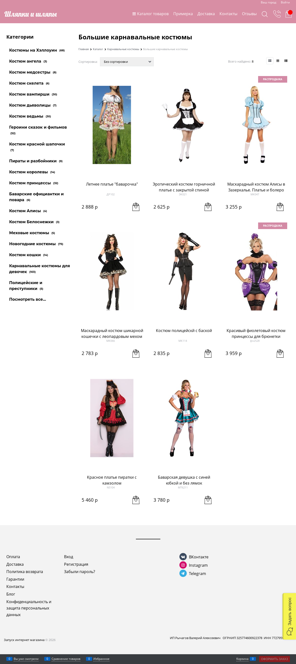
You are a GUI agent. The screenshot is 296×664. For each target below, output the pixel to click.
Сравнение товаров (66, 659)
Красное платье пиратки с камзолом (112, 480)
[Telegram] (183, 573)
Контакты (228, 13)
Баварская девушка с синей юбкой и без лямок (184, 480)
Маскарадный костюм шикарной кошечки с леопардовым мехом (112, 333)
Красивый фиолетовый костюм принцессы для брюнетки (256, 333)
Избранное (101, 659)
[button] (289, 616)
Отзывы (249, 13)
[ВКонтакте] (183, 556)
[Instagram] (183, 565)
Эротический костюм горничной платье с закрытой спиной (184, 187)
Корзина (242, 659)
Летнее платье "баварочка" (112, 184)
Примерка (183, 13)
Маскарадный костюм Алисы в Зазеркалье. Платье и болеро (256, 187)
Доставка (206, 13)
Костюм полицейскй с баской (184, 330)
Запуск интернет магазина (24, 640)
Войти (285, 2)
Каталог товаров (153, 13)
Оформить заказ (274, 659)
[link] (270, 60)
